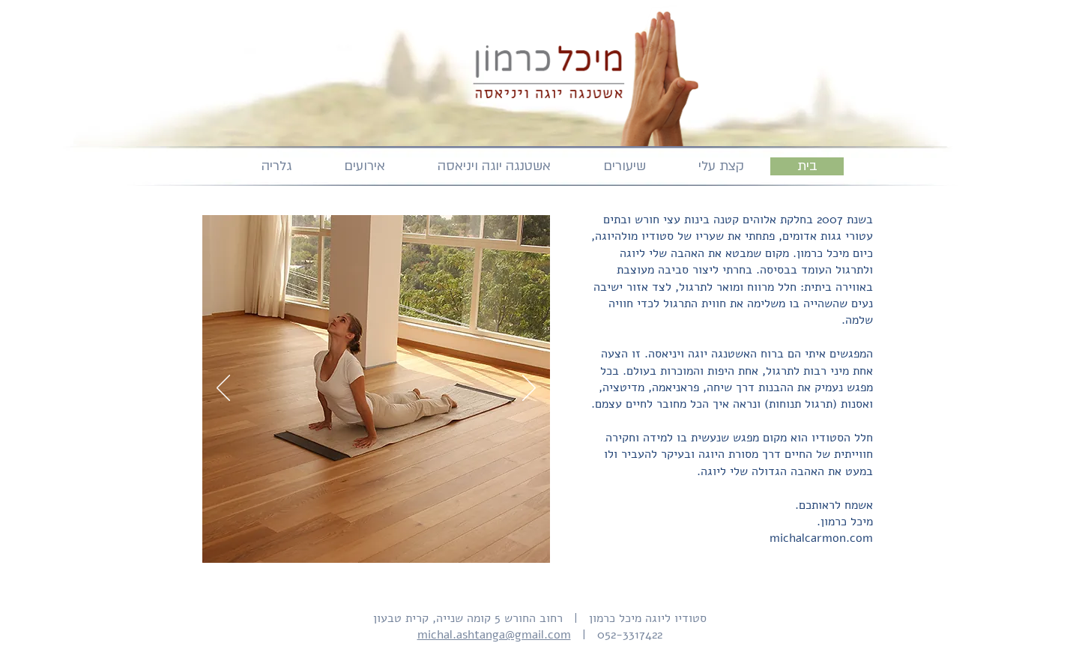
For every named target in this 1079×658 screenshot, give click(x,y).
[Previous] (223, 389)
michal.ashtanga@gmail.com (494, 635)
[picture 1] (333, 539)
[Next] (529, 389)
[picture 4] (386, 539)
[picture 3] (369, 539)
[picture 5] (403, 539)
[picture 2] (351, 539)
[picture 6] (420, 539)
